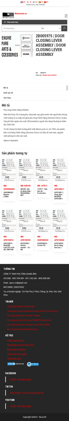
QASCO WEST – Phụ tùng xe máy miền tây (26, 393)
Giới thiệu (7, 98)
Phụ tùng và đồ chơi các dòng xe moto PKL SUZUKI (28, 324)
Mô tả (6, 88)
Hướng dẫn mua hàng (16, 349)
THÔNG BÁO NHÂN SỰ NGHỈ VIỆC (21, 306)
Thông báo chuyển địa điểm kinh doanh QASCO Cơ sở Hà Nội (32, 311)
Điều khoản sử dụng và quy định (20, 345)
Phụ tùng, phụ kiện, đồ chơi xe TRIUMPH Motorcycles (29, 320)
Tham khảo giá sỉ (14, 358)
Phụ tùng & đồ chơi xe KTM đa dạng (22, 329)
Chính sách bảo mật (15, 340)
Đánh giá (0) (8, 93)
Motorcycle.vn (21, 13)
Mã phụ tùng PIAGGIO (49, 75)
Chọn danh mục (12, 22)
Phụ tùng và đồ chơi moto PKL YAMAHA (23, 315)
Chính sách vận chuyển (17, 354)
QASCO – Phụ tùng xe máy (20, 379)
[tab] (34, 87)
